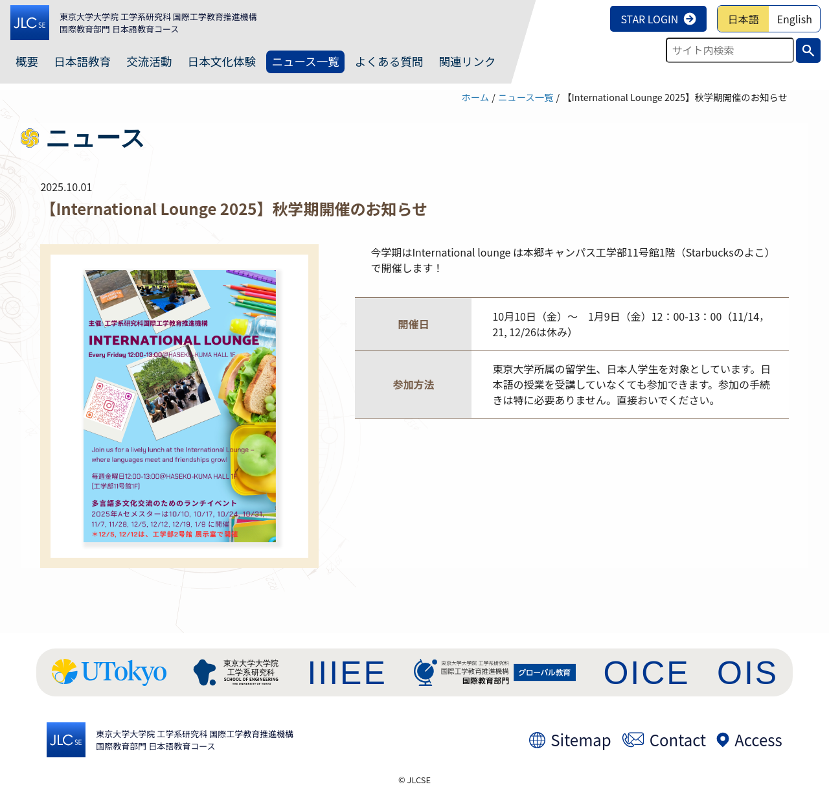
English (794, 19)
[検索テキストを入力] (730, 50)
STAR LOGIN (658, 19)
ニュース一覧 (305, 61)
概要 (27, 61)
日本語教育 (82, 61)
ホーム (475, 97)
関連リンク (466, 61)
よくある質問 (389, 61)
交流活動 (149, 61)
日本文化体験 (222, 61)
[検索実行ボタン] (808, 50)
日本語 (743, 19)
